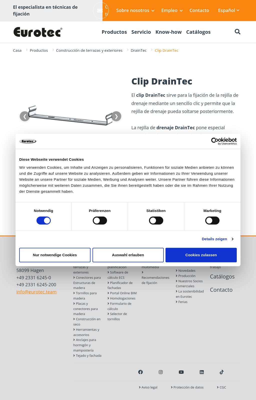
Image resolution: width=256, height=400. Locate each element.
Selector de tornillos (117, 316)
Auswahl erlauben (128, 255)
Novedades (185, 270)
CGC (221, 387)
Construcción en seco (86, 321)
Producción (186, 276)
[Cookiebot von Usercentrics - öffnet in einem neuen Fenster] (215, 141)
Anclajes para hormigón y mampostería (84, 345)
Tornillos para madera (85, 295)
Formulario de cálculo (120, 306)
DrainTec (138, 50)
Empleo (172, 10)
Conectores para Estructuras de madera (87, 282)
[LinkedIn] (202, 372)
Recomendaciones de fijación (156, 278)
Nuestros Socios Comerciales (189, 283)
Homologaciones (122, 298)
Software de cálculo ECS (118, 275)
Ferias (181, 302)
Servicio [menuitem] (141, 31)
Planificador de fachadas (120, 285)
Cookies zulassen (201, 255)
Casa (17, 50)
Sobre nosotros (135, 10)
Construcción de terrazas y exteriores (89, 50)
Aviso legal (148, 387)
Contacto (199, 10)
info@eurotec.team (36, 292)
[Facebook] (140, 372)
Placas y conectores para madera (85, 308)
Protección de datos (187, 387)
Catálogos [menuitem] (198, 31)
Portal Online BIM (122, 293)
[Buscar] (237, 32)
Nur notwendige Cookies (55, 255)
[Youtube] (181, 372)
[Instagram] (161, 372)
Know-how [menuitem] (169, 31)
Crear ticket (103, 10)
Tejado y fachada (87, 355)
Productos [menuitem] (114, 31)
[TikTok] (222, 372)
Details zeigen (214, 239)
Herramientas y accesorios (86, 332)
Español (229, 10)
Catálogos (222, 276)
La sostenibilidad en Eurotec (190, 294)
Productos (39, 50)
